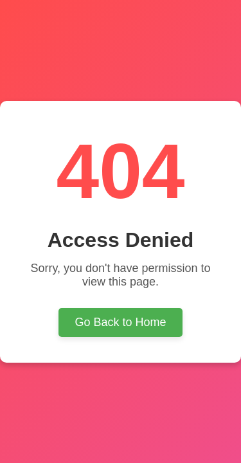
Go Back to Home (120, 322)
